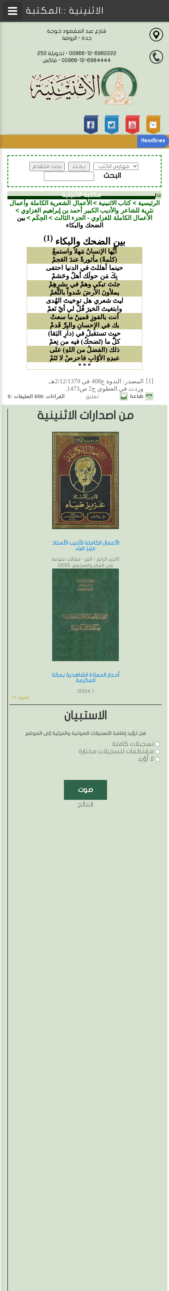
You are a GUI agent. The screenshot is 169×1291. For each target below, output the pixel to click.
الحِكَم (39, 218)
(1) (48, 238)
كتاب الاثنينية (114, 203)
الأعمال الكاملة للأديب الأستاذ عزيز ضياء (85, 545)
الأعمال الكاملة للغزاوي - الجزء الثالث (103, 218)
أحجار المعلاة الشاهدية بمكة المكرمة (86, 677)
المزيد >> (20, 697)
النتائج (85, 804)
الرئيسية (149, 203)
